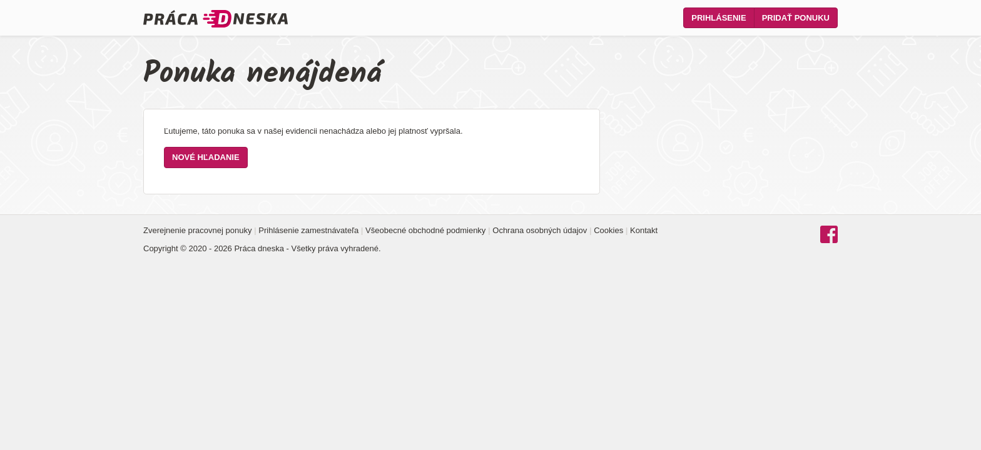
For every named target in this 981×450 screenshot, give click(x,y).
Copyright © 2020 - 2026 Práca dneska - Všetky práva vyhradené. (262, 248)
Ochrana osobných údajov (539, 230)
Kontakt (644, 230)
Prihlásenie (718, 17)
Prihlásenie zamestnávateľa (308, 230)
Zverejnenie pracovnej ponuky (197, 230)
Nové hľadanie (206, 157)
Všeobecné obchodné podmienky (425, 230)
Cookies (608, 230)
